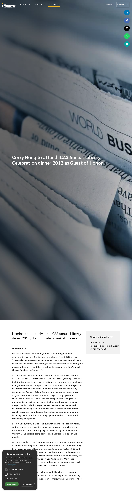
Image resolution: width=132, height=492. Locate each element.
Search (109, 4)
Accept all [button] (11, 484)
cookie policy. (12, 465)
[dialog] (19, 470)
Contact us (122, 4)
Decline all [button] (27, 484)
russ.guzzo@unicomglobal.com (104, 345)
